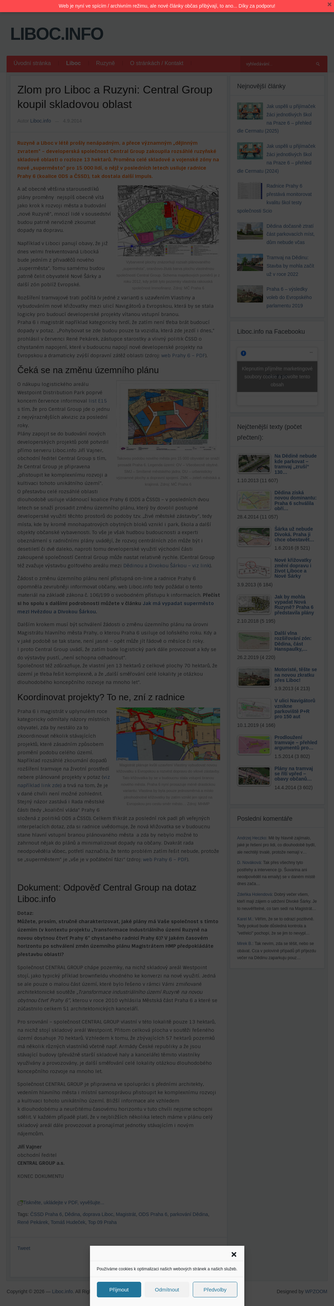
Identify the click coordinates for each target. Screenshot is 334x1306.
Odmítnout (167, 1290)
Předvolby (215, 1290)
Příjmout (119, 1290)
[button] (234, 1254)
